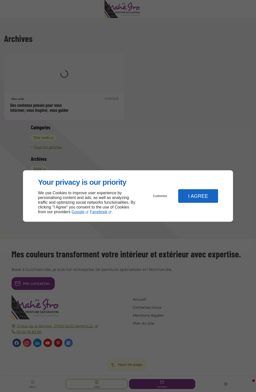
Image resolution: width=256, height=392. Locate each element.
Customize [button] (160, 196)
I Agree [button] (198, 196)
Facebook (99, 212)
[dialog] (128, 196)
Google (78, 212)
